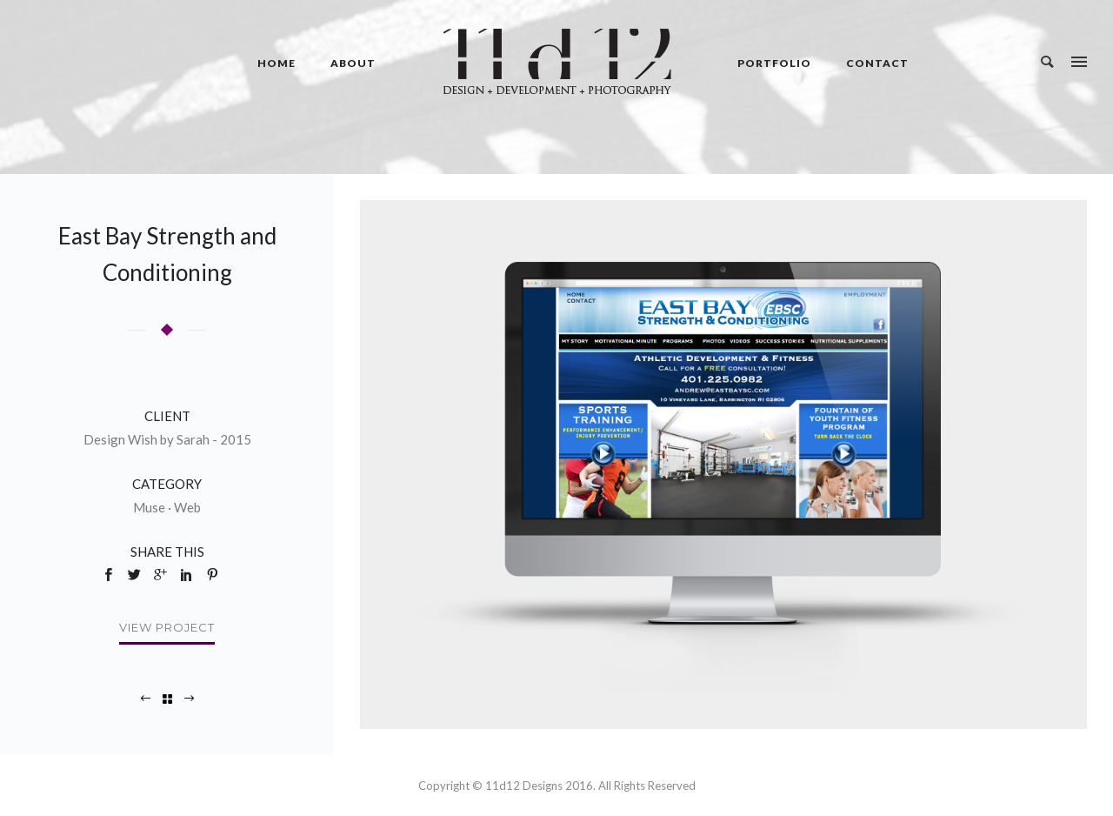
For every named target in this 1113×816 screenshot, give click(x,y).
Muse (149, 507)
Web (187, 507)
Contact (877, 63)
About (353, 63)
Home (276, 63)
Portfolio (774, 63)
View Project (167, 627)
